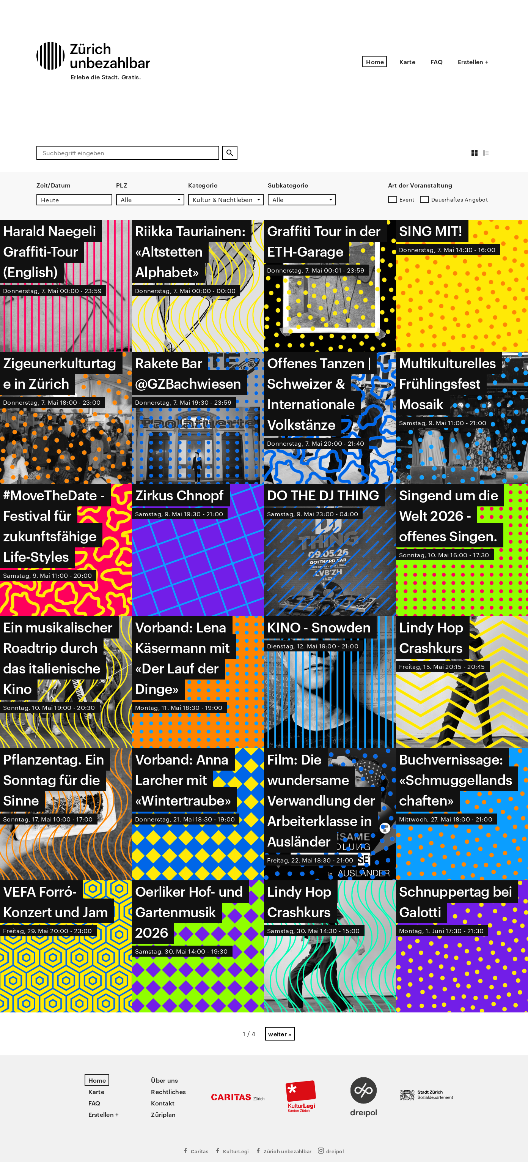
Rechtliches (168, 1091)
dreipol (330, 1150)
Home (375, 61)
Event (406, 199)
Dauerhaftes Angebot (459, 199)
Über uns (164, 1080)
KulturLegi (231, 1150)
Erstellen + (473, 61)
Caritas (195, 1150)
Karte (407, 61)
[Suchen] (229, 153)
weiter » (279, 1034)
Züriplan (163, 1114)
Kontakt (162, 1103)
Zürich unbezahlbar (283, 1150)
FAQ (437, 61)
